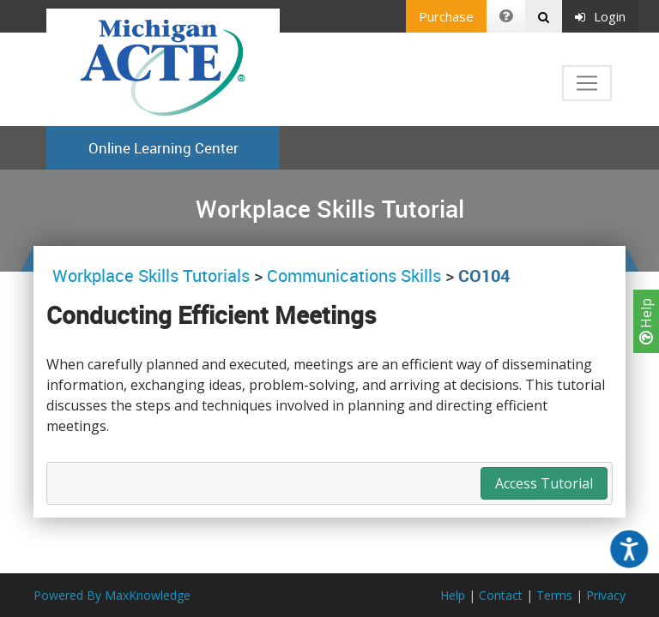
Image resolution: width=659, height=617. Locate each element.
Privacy (606, 595)
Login (600, 16)
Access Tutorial (544, 483)
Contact (501, 595)
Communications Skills (354, 275)
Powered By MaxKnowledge (111, 595)
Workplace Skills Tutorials (153, 275)
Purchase (446, 16)
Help (646, 321)
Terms (554, 595)
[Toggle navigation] (587, 83)
